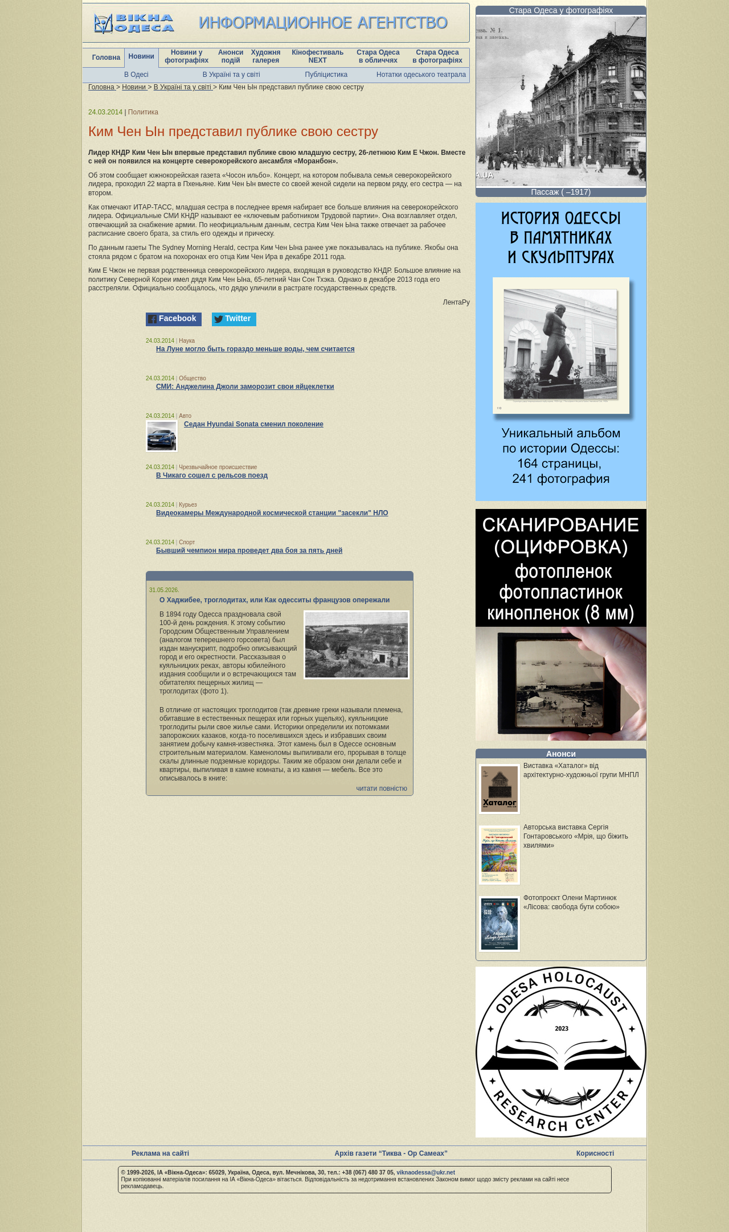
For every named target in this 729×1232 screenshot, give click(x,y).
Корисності (595, 1153)
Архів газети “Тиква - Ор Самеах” (391, 1153)
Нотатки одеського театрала (421, 75)
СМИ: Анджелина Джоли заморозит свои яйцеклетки (245, 387)
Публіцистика (326, 75)
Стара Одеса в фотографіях (437, 56)
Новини (141, 56)
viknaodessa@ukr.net (425, 1172)
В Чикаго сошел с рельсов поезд (212, 475)
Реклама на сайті (160, 1153)
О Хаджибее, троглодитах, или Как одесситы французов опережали (274, 600)
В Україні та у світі (231, 75)
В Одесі (136, 75)
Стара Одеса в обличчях (378, 56)
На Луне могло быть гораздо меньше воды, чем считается (255, 349)
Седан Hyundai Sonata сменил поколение (253, 424)
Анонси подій (231, 56)
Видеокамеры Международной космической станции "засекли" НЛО (272, 513)
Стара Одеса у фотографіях (561, 10)
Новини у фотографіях (186, 56)
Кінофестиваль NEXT (317, 56)
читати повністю (381, 788)
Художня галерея (266, 56)
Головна (106, 57)
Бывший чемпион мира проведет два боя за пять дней (249, 551)
